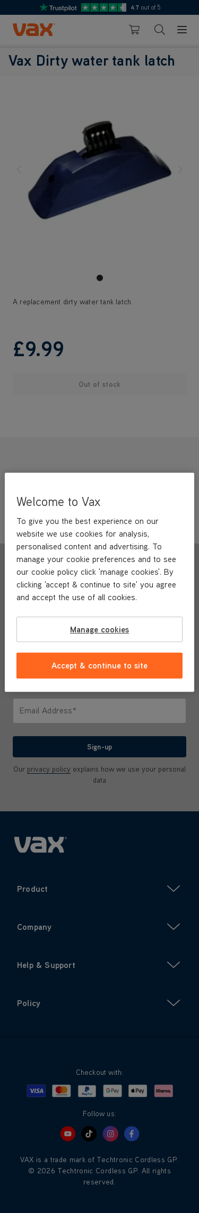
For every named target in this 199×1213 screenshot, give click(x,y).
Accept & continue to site (99, 665)
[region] (99, 582)
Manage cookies (99, 629)
